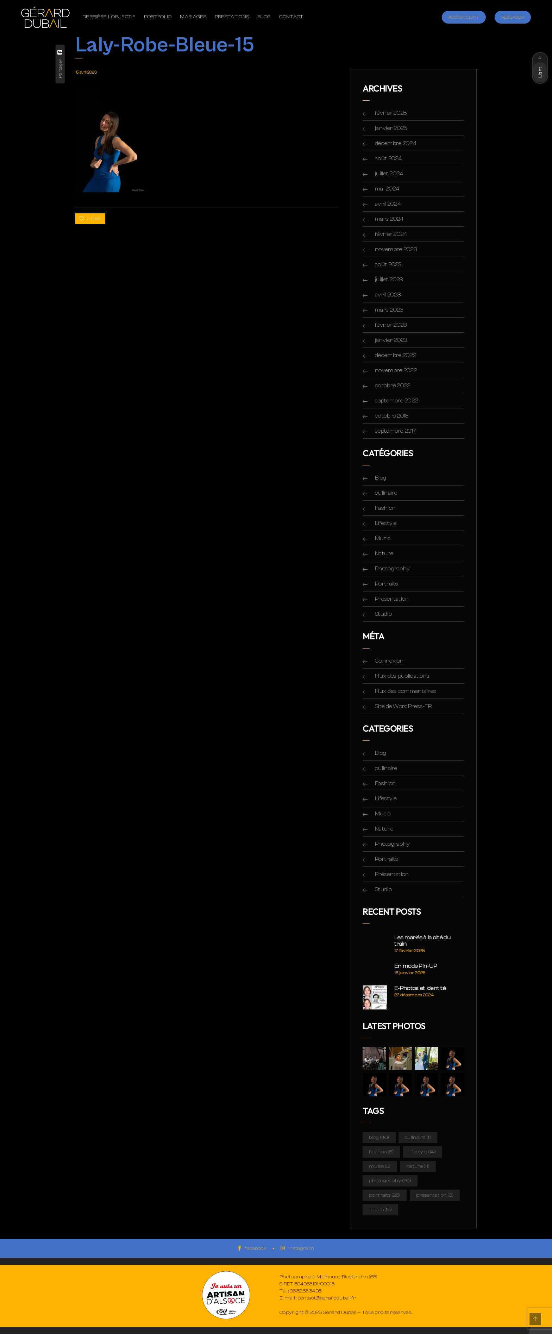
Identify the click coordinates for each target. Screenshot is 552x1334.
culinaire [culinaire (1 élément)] (418, 1137)
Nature (384, 553)
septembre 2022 (396, 400)
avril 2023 (388, 295)
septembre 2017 (395, 431)
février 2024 (391, 234)
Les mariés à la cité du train (422, 940)
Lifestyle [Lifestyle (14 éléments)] (422, 1152)
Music (383, 538)
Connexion (389, 661)
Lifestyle (386, 523)
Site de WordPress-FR (403, 706)
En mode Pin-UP (415, 966)
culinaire (386, 493)
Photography (392, 568)
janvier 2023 (391, 340)
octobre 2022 (392, 385)
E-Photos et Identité (420, 988)
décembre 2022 (395, 355)
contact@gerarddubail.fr (327, 1298)
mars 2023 (389, 310)
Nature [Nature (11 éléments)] (417, 1166)
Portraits (387, 584)
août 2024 (388, 158)
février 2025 (391, 113)
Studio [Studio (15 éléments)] (380, 1210)
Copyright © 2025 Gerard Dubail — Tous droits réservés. (346, 1312)
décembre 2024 (395, 143)
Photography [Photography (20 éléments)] (390, 1181)
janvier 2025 (391, 128)
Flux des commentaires (405, 691)
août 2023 (388, 264)
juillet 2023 (389, 279)
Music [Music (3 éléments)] (380, 1166)
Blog (380, 478)
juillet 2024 (389, 173)
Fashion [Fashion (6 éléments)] (381, 1152)
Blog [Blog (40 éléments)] (379, 1137)
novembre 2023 (396, 249)
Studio (383, 614)
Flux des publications (402, 676)
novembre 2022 (396, 370)
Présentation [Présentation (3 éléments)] (435, 1195)
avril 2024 (388, 204)
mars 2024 (389, 219)
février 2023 (391, 325)
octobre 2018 (392, 416)
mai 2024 (387, 189)
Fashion (385, 508)
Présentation (392, 599)
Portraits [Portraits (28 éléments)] (384, 1195)
